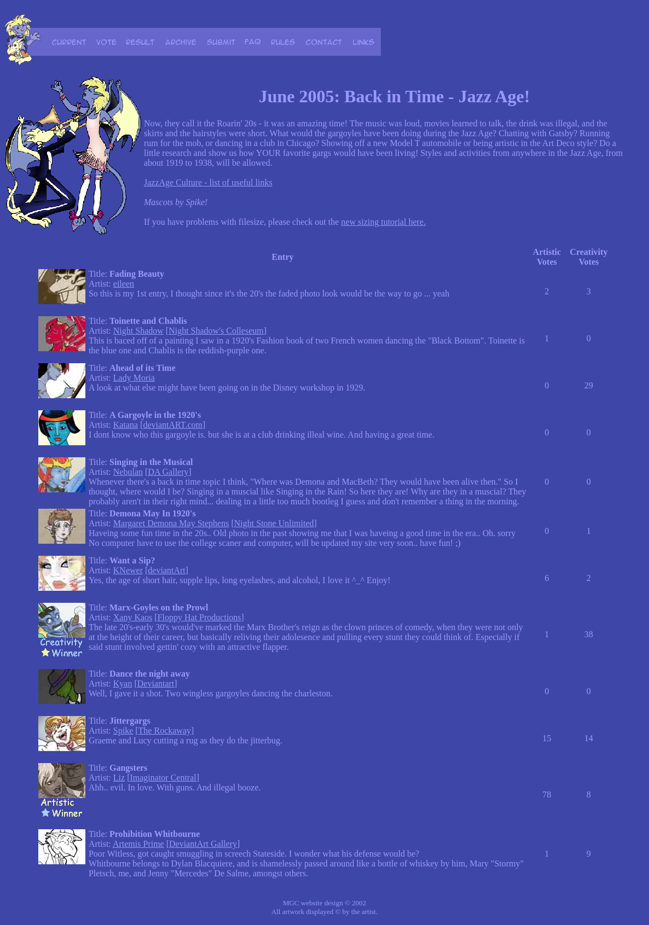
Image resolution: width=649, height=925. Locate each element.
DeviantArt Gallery (203, 843)
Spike (123, 730)
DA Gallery (168, 471)
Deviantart (156, 683)
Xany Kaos (133, 617)
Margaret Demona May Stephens (171, 523)
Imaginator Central (163, 777)
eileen (123, 283)
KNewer (128, 570)
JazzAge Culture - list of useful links (208, 182)
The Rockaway (164, 730)
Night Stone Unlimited (274, 523)
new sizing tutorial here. (383, 221)
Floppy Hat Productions (199, 617)
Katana (125, 424)
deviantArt (166, 570)
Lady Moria (134, 377)
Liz (119, 777)
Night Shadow (138, 330)
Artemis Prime (138, 843)
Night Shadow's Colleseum (216, 330)
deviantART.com (172, 424)
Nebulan (128, 471)
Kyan (122, 683)
